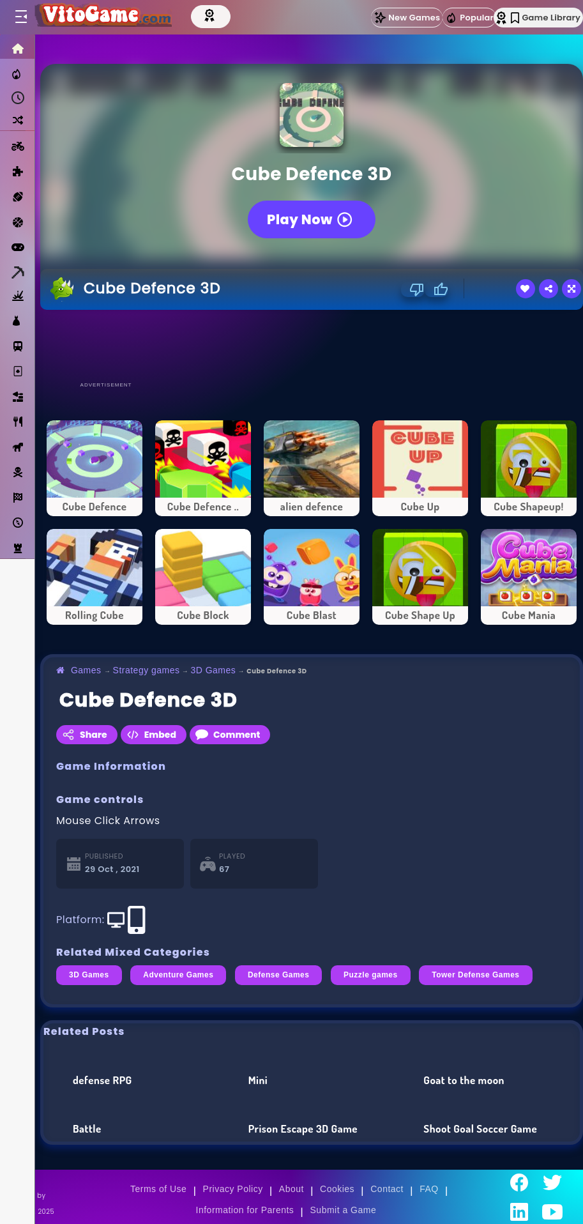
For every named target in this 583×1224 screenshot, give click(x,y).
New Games (407, 17)
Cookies (337, 1189)
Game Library (545, 17)
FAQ (429, 1189)
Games (86, 670)
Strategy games (146, 670)
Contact (387, 1189)
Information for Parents (245, 1210)
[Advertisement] (311, 345)
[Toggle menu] (20, 17)
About (291, 1189)
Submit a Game (343, 1210)
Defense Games (279, 974)
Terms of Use (158, 1189)
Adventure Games (178, 974)
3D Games (213, 670)
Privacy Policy (233, 1189)
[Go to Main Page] (105, 17)
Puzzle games (371, 974)
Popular (469, 18)
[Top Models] (215, 15)
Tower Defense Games (475, 974)
